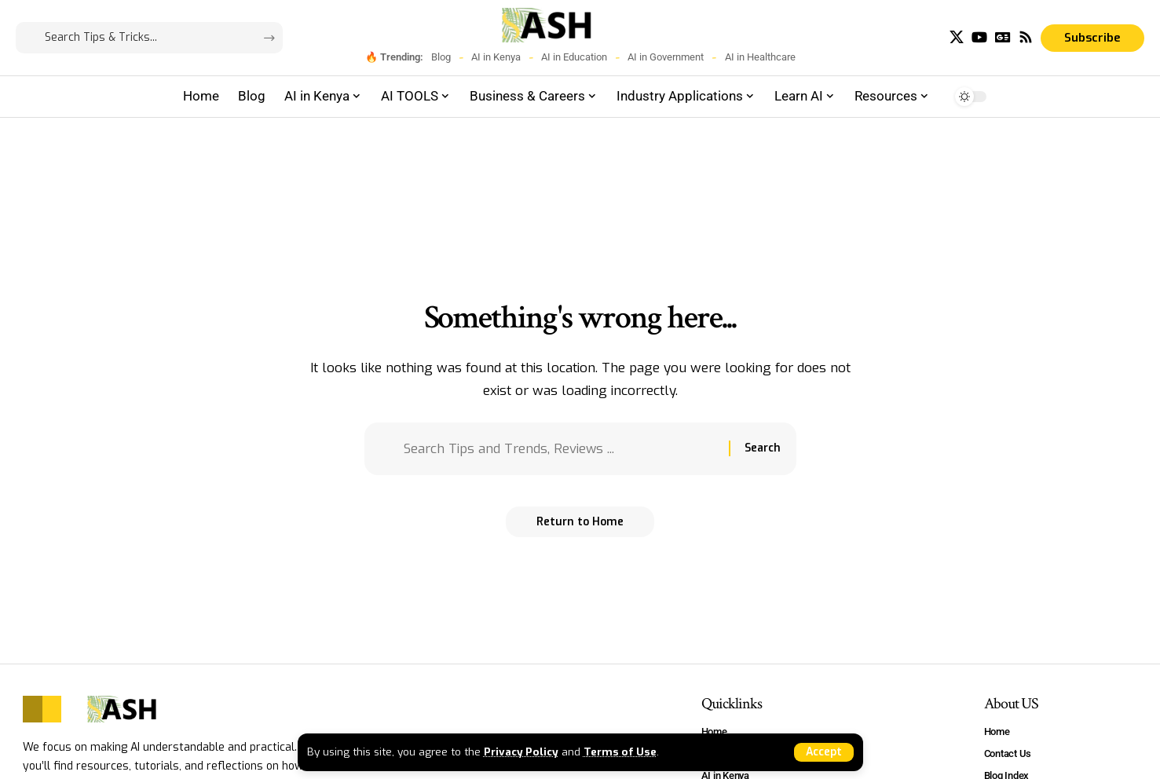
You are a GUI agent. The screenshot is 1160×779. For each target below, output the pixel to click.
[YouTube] (979, 37)
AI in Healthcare (760, 57)
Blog (441, 57)
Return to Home (580, 522)
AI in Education (574, 57)
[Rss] (1026, 37)
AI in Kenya (496, 57)
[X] (957, 37)
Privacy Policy (521, 751)
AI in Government (666, 57)
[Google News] (1003, 37)
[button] (823, 752)
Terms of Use (621, 751)
